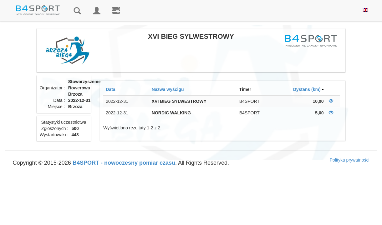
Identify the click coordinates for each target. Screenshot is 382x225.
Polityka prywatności (349, 160)
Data (110, 89)
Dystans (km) (307, 89)
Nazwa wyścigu (168, 89)
